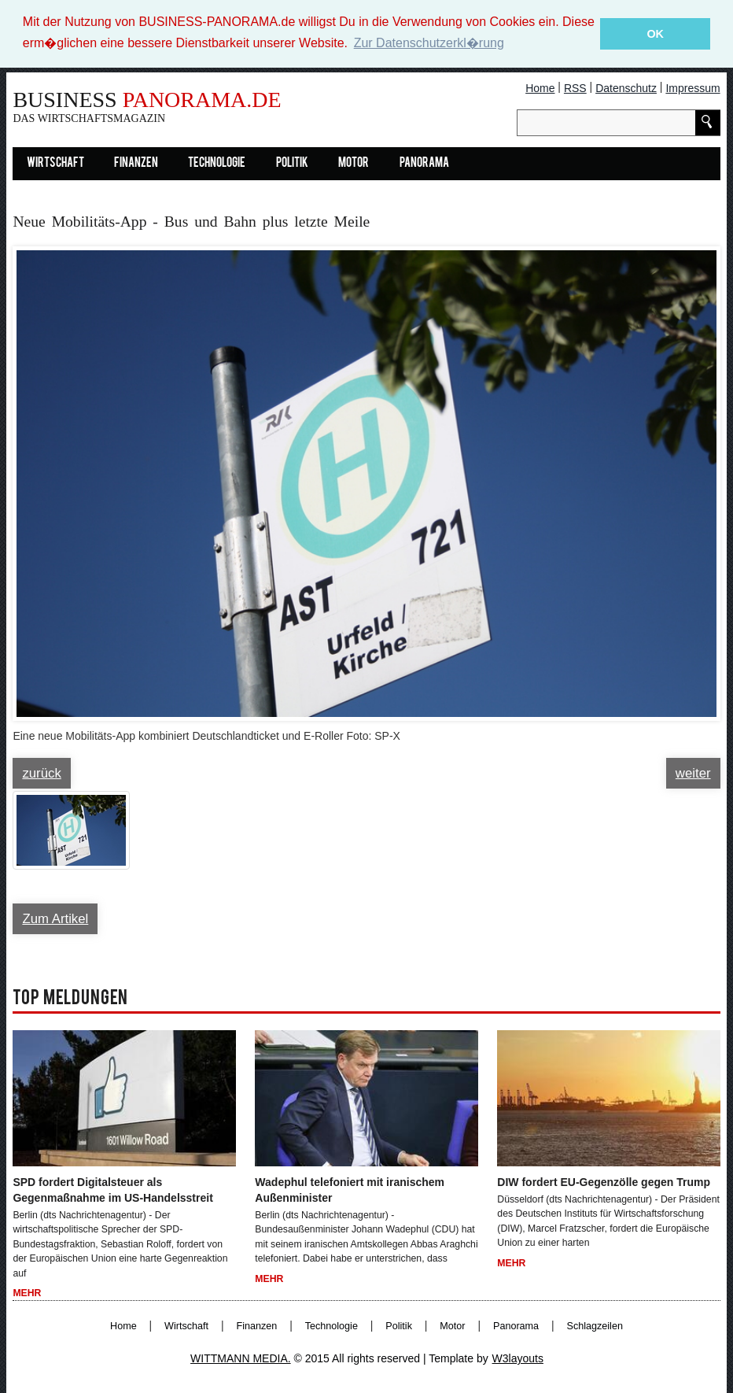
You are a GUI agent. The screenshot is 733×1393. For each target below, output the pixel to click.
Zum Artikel (55, 918)
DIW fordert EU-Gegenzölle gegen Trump (603, 1182)
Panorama (424, 163)
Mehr (27, 1293)
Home (539, 88)
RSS (575, 88)
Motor (353, 163)
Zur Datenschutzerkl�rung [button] (429, 43)
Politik (292, 163)
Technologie (216, 163)
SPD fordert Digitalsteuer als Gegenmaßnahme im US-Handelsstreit (112, 1190)
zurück (41, 773)
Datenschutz (626, 88)
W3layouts (517, 1358)
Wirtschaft (55, 163)
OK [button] (655, 34)
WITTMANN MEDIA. (240, 1358)
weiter (693, 773)
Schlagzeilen (595, 1326)
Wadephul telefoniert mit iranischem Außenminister (349, 1190)
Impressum (692, 88)
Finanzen (136, 163)
